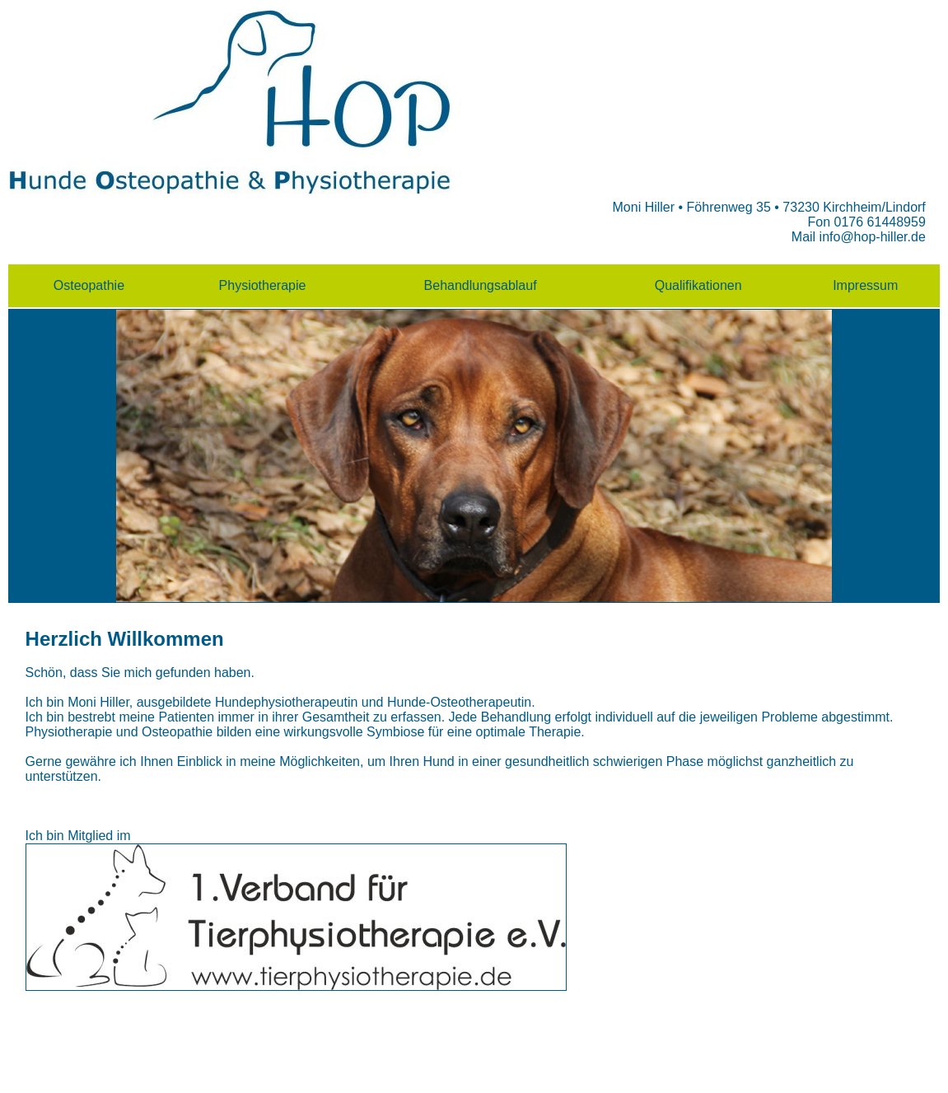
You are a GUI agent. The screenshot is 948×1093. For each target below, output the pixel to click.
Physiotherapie (262, 285)
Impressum (865, 285)
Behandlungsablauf (480, 285)
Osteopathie (89, 285)
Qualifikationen (698, 285)
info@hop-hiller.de (873, 237)
